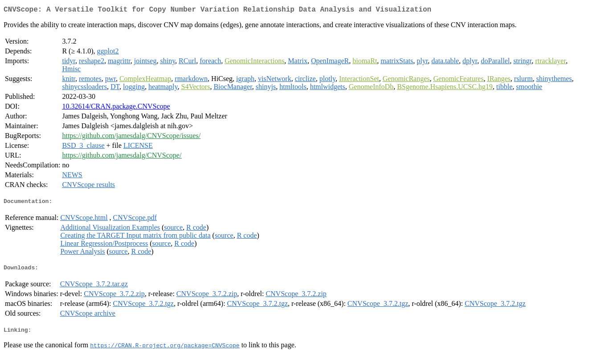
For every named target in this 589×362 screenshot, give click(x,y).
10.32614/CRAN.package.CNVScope (116, 108)
